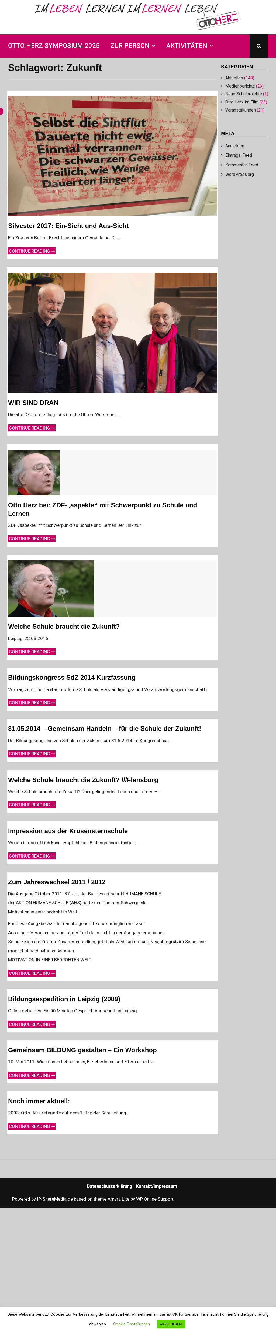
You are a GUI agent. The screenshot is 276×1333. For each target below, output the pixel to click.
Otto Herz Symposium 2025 (54, 45)
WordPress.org (239, 174)
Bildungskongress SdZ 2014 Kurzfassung (72, 677)
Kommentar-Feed (241, 165)
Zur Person (130, 45)
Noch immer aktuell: (39, 1101)
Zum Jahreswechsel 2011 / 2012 (57, 882)
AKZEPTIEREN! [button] (171, 1324)
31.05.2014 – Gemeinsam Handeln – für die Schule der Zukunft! (104, 728)
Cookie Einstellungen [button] (131, 1324)
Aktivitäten (186, 45)
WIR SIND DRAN (33, 402)
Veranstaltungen (240, 110)
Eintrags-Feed (238, 155)
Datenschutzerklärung (109, 1186)
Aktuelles (234, 78)
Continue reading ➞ (32, 250)
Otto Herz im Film (241, 102)
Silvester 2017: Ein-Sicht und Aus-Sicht (68, 225)
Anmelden (234, 145)
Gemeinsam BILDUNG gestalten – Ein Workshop (82, 1050)
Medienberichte (240, 86)
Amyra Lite (118, 1199)
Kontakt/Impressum (156, 1186)
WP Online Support (155, 1199)
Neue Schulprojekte (243, 93)
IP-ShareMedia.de (55, 1199)
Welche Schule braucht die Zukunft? (64, 626)
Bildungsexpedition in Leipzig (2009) (64, 999)
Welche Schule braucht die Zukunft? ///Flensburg (83, 779)
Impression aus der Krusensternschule (68, 831)
